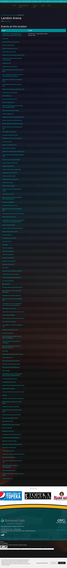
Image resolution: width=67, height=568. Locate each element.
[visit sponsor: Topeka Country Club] (45, 495)
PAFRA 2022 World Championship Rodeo (11, 189)
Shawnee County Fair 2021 (9, 99)
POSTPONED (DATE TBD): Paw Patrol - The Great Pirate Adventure (13, 75)
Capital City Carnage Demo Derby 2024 (13, 311)
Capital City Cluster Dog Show (10, 274)
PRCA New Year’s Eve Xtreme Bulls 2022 (12, 209)
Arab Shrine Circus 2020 (9, 51)
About (49, 5)
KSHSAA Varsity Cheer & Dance (11, 360)
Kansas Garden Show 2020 (9, 48)
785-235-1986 (17, 529)
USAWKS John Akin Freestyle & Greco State (12, 474)
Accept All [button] (62, 562)
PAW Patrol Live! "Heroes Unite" (11, 364)
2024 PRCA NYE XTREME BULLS (11, 367)
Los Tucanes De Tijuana (9, 321)
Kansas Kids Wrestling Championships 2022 (13, 155)
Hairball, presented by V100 (11, 15)
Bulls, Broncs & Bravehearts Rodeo (12, 444)
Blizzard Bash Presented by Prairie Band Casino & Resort (12, 198)
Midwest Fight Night (8, 166)
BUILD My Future (7, 241)
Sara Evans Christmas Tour (9, 205)
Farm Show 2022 (7, 141)
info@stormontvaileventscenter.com (10, 527)
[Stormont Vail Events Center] (5, 6)
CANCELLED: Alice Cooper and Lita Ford (11, 85)
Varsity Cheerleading (8, 202)
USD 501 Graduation (7, 248)
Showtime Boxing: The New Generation (13, 213)
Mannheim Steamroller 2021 (10, 135)
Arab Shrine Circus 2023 (9, 216)
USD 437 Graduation (8, 257)
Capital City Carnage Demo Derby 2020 (13, 55)
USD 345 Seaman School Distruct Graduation (11, 341)
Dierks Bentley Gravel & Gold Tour (11, 277)
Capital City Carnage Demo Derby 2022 (13, 151)
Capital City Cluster (7, 182)
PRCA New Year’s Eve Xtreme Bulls (12, 138)
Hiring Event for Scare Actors (10, 179)
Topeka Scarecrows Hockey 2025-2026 (12, 410)
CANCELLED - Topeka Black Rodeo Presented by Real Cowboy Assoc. (12, 34)
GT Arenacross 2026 (8, 450)
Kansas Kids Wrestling (8, 225)
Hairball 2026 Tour (7, 478)
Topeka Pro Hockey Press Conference (13, 398)
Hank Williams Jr (7, 95)
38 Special (5, 351)
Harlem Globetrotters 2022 (10, 162)
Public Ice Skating (7, 427)
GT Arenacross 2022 (8, 194)
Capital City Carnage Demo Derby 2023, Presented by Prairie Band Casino (13, 220)
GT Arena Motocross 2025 (9, 378)
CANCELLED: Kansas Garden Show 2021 (13, 89)
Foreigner (5, 244)
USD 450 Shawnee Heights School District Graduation (11, 337)
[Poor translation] (5, 547)
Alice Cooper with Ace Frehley (10, 110)
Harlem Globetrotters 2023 (10, 231)
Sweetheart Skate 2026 (9, 447)
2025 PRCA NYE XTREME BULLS (11, 437)
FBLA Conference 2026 (8, 470)
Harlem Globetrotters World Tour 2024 (13, 318)
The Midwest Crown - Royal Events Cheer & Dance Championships (12, 304)
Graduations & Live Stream (9, 66)
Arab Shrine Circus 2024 (9, 308)
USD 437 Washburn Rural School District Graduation (11, 346)
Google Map (7, 21)
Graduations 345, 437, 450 (9, 172)
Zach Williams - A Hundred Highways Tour (12, 325)
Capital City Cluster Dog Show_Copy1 (12, 354)
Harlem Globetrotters (8, 45)
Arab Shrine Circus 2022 (9, 148)
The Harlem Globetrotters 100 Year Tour (12, 461)
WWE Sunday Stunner (8, 185)
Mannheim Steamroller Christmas (11, 295)
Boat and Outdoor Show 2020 (10, 42)
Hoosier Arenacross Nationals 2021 (12, 120)
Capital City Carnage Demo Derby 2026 (13, 454)
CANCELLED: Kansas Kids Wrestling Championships (12, 59)
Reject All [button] (54, 562)
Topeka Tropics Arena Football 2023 (12, 228)
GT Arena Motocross (8, 280)
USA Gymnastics (6, 234)
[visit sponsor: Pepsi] (16, 495)
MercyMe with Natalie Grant (10, 418)
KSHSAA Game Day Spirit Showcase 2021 (12, 127)
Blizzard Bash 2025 (7, 421)
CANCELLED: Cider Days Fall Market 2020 (12, 80)
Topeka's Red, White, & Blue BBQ (11, 169)
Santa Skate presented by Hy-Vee (11, 434)
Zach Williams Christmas (9, 131)
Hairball (4, 395)
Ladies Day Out (6, 63)
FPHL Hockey (6, 370)
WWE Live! (5, 38)
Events (14, 5)
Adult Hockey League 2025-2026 (11, 414)
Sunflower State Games (9, 176)
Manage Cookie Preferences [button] (42, 562)
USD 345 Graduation (8, 254)
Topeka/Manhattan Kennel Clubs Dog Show (12, 70)
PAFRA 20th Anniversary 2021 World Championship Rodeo (12, 106)
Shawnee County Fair (8, 264)
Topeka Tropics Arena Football (11, 159)
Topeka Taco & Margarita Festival (11, 271)
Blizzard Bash (6, 284)
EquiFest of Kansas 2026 (9, 441)
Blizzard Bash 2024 (7, 357)
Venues (43, 5)
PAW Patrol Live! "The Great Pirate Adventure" (11, 291)
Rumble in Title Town (8, 431)
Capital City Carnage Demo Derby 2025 (13, 385)
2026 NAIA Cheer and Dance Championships (10, 466)
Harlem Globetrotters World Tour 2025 (13, 391)
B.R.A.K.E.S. (5, 267)
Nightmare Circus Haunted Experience (13, 117)
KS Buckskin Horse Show (9, 238)
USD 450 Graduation (8, 251)
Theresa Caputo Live (8, 113)
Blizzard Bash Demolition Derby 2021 (12, 123)
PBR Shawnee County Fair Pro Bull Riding (11, 402)
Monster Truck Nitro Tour (9, 144)
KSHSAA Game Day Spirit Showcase (12, 287)
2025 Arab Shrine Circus (9, 382)
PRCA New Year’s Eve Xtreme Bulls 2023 (12, 299)
